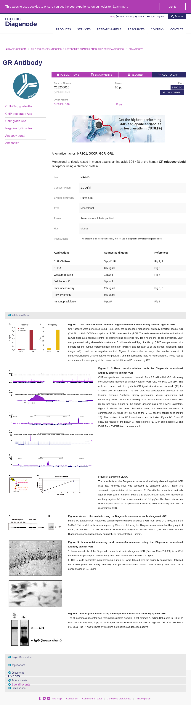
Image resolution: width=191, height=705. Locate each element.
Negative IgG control (19, 128)
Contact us (72, 698)
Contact (176, 29)
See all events (21, 684)
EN (112, 16)
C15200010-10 (62, 104)
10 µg (119, 104)
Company (157, 29)
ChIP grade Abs (15, 120)
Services (84, 29)
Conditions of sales (92, 698)
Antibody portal (15, 135)
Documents (16, 673)
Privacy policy (143, 698)
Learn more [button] (120, 6)
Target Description (20, 657)
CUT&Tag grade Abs (19, 106)
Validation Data (18, 315)
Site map (57, 698)
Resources (136, 29)
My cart (139, 16)
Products (63, 29)
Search (177, 16)
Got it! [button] (172, 6)
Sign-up (161, 16)
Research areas (109, 29)
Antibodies (12, 142)
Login (151, 16)
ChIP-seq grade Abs (18, 113)
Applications (16, 665)
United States (124, 16)
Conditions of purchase (119, 698)
